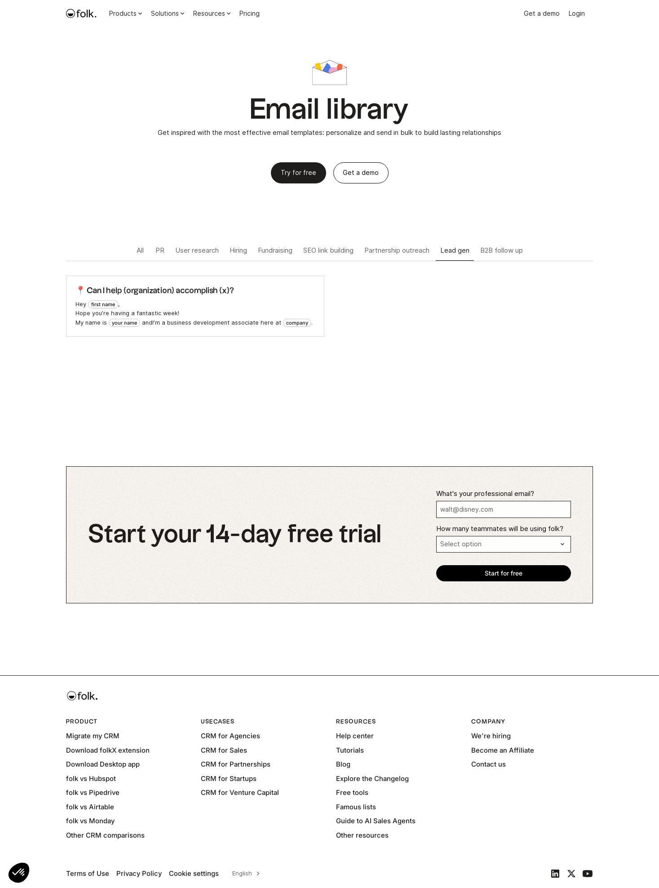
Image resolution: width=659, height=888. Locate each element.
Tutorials (350, 750)
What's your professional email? (485, 494)
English (242, 873)
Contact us (488, 764)
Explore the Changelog (372, 778)
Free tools (352, 792)
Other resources (362, 835)
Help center (355, 736)
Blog (343, 764)
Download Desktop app (103, 764)
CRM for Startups (229, 778)
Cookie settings (194, 873)
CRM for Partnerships (235, 764)
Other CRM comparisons (105, 835)
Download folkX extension (108, 750)
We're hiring (491, 736)
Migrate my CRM (92, 736)
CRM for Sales (224, 750)
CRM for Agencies (230, 736)
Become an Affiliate (502, 750)
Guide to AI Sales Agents (376, 821)
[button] (19, 873)
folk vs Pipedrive (92, 792)
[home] (81, 13)
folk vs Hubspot (91, 778)
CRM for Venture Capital (240, 792)
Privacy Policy (139, 873)
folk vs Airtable (90, 807)
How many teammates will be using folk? (499, 529)
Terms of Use (87, 873)
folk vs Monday (90, 821)
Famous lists (356, 807)
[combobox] (244, 873)
